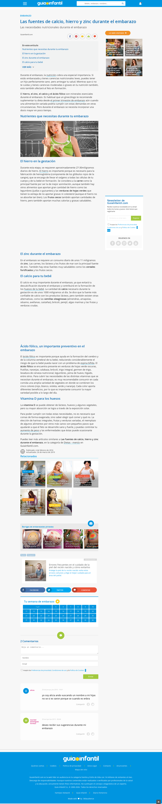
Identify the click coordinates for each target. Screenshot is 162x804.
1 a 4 (37, 607)
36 (63, 620)
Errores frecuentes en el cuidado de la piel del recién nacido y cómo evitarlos (134, 49)
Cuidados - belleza (82, 476)
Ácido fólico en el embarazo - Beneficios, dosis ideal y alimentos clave (30, 480)
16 (63, 611)
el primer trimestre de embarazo (67, 100)
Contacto (107, 766)
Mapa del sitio (81, 769)
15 (56, 611)
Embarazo (25, 15)
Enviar (90, 677)
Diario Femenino (100, 793)
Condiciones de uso (59, 670)
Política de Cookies (77, 670)
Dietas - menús (72, 442)
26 (63, 616)
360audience (88, 798)
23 (41, 616)
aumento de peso (29, 430)
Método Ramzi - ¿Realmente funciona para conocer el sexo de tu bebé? (133, 70)
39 (85, 620)
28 (78, 616)
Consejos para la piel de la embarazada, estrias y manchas (85, 482)
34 (48, 620)
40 (93, 620)
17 (71, 611)
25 (56, 616)
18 (78, 611)
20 (93, 611)
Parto (23, 555)
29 (85, 616)
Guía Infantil (81, 793)
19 (85, 611)
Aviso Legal (92, 766)
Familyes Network (62, 793)
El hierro (43, 170)
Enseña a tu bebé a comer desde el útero (59, 482)
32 (34, 620)
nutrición (51, 75)
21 (26, 616)
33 (41, 620)
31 (26, 620)
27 (71, 616)
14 (48, 611)
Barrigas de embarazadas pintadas (38, 526)
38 (78, 620)
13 (41, 611)
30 (93, 616)
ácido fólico (29, 356)
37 (71, 620)
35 (56, 620)
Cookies (53, 766)
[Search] (122, 3)
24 (48, 616)
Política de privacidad (72, 766)
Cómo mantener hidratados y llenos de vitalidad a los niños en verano (115, 49)
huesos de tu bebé (34, 289)
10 (93, 607)
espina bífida (87, 363)
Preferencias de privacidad (41, 670)
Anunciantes (122, 766)
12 (34, 611)
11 (26, 611)
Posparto (31, 555)
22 (34, 616)
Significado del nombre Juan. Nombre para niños (114, 71)
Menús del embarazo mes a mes (59, 510)
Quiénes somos (37, 766)
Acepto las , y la (53, 670)
